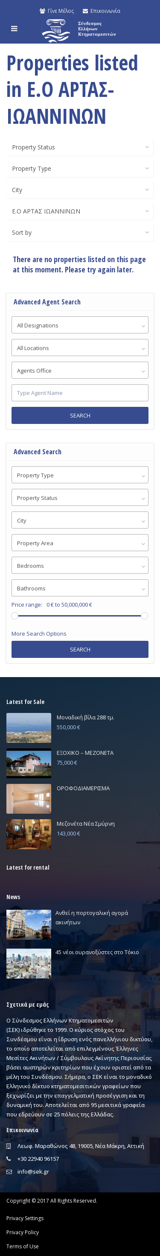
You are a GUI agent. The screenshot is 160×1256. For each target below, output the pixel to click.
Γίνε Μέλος (57, 11)
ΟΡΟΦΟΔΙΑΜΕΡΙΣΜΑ (83, 788)
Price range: (27, 605)
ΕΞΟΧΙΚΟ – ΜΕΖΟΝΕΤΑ (85, 753)
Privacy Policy (22, 1232)
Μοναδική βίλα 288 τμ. (85, 717)
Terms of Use (22, 1246)
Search (80, 415)
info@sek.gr (33, 1171)
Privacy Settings (25, 1218)
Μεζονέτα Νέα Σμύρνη (86, 823)
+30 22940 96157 (38, 1159)
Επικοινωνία (101, 11)
